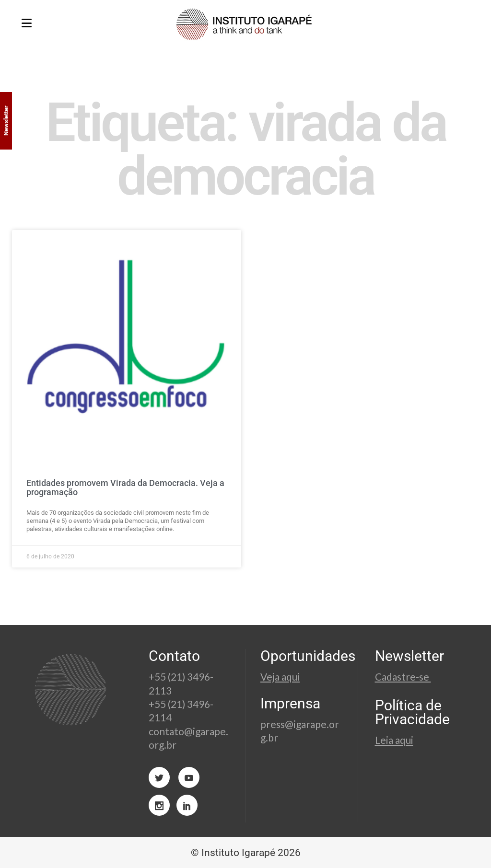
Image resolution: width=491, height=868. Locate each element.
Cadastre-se (403, 677)
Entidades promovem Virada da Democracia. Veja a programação (125, 488)
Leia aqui (394, 740)
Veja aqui (280, 677)
